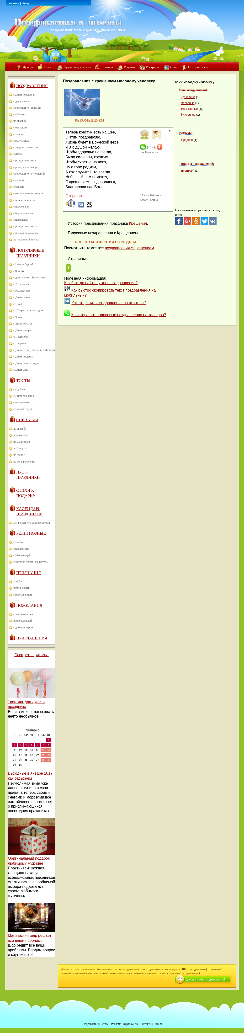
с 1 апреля (19, 343)
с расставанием (22, 594)
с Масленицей (22, 555)
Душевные (188, 97)
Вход (25, 3)
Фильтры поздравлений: (196, 163)
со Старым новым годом (28, 310)
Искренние (188, 114)
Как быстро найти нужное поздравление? (101, 283)
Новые (48, 67)
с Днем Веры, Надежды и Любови (34, 350)
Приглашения (31, 638)
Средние (187, 140)
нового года (20, 435)
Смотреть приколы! (31, 655)
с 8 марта (19, 271)
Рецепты (129, 67)
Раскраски (152, 67)
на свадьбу (19, 120)
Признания (28, 572)
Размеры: (185, 132)
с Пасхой (18, 542)
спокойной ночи (23, 614)
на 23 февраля (21, 441)
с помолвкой (20, 219)
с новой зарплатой (24, 200)
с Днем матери (22, 330)
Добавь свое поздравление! (205, 979)
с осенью (18, 186)
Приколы (107, 67)
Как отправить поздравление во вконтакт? (108, 303)
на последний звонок (26, 239)
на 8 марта (19, 448)
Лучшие (28, 67)
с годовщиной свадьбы (27, 107)
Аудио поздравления (77, 67)
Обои (173, 67)
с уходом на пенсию (25, 147)
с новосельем (21, 206)
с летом (17, 153)
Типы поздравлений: (193, 90)
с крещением (21, 548)
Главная (13, 3)
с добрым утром (23, 627)
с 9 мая (17, 317)
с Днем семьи (21, 297)
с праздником (21, 402)
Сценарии (27, 420)
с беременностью (23, 213)
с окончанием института (28, 193)
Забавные (188, 103)
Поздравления (32, 86)
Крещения (138, 223)
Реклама (116, 1024)
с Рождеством (21, 290)
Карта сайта (130, 1024)
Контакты (146, 1024)
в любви (18, 581)
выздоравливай (22, 620)
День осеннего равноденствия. (32, 522)
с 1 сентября (20, 336)
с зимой (18, 134)
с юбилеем (19, 114)
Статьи (105, 1024)
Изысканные (189, 109)
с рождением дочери (25, 167)
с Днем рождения (24, 396)
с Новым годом (22, 409)
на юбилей (19, 455)
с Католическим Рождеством (30, 562)
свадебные (19, 389)
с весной (18, 180)
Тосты (23, 380)
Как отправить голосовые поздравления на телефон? (118, 315)
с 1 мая (17, 304)
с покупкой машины (25, 233)
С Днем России (22, 323)
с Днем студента (23, 356)
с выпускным (21, 140)
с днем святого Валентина (29, 277)
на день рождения (24, 461)
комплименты (21, 588)
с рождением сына (24, 160)
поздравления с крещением (129, 248)
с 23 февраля (21, 284)
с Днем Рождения (24, 94)
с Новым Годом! (23, 264)
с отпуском (20, 127)
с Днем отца (20, 369)
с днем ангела (21, 101)
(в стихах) (187, 170)
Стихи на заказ (198, 67)
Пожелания (29, 605)
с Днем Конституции (26, 363)
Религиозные (31, 533)
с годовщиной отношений (29, 173)
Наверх (158, 1024)
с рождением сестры (25, 226)
